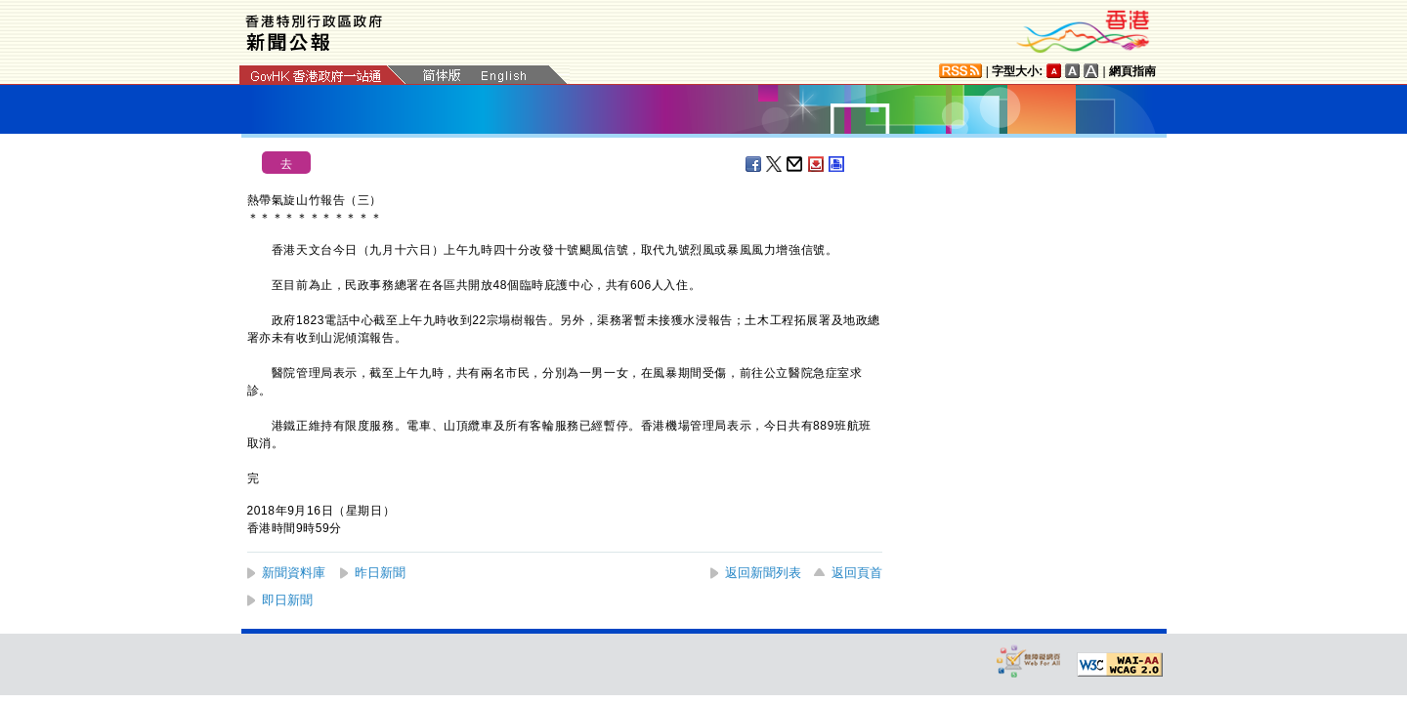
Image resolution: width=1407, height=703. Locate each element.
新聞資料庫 (293, 572)
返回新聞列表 (763, 572)
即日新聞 (287, 600)
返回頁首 (856, 572)
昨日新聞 (380, 572)
